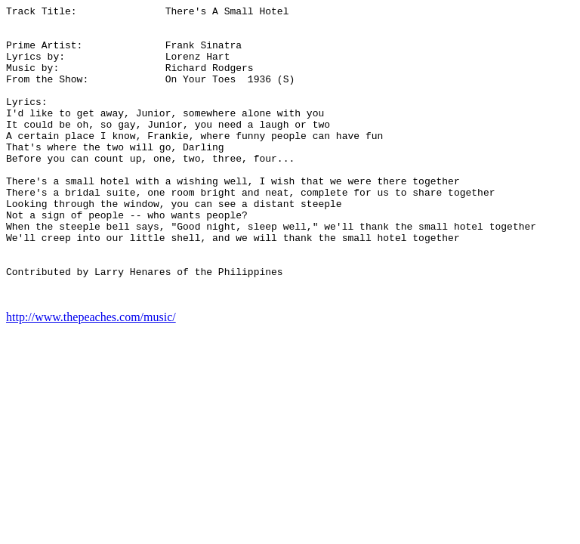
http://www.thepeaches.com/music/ (91, 375)
